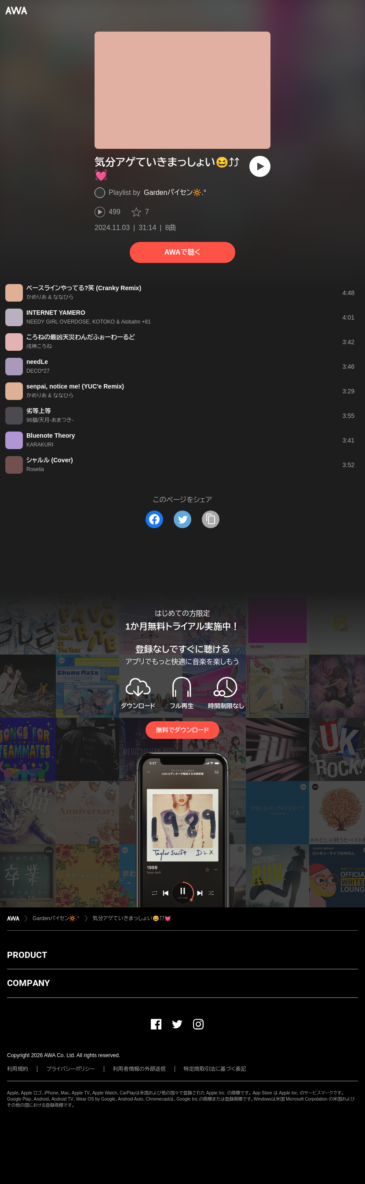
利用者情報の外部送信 (139, 1069)
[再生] (259, 166)
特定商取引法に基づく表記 (215, 1069)
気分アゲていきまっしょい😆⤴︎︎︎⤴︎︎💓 (132, 918)
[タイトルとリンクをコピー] (210, 519)
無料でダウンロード (182, 730)
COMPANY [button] (28, 983)
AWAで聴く (182, 252)
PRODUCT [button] (27, 955)
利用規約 (17, 1069)
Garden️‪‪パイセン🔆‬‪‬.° (175, 192)
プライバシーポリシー (70, 1069)
